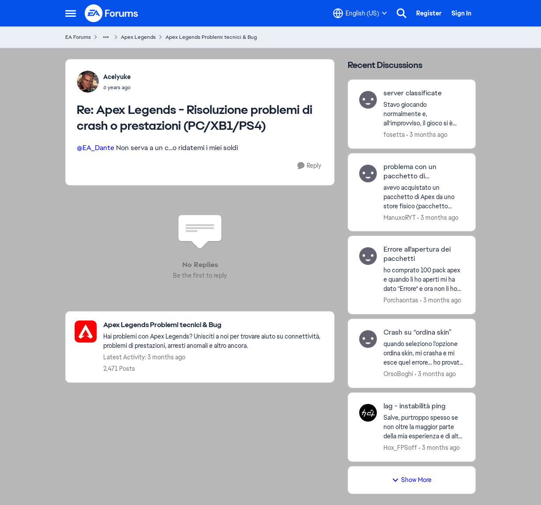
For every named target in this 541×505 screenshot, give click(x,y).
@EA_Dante (95, 147)
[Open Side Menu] (70, 13)
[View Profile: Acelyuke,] (88, 82)
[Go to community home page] (112, 13)
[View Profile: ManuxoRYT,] (368, 173)
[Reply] (309, 166)
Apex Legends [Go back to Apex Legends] (138, 37)
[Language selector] (360, 13)
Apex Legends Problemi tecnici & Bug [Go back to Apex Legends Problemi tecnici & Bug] (211, 37)
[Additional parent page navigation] (106, 37)
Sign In (461, 13)
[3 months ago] (426, 134)
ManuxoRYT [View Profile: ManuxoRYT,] (399, 217)
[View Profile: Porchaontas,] (368, 256)
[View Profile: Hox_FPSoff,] (368, 413)
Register (429, 13)
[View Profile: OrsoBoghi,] (368, 339)
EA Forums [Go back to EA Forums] (78, 37)
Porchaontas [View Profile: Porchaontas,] (400, 300)
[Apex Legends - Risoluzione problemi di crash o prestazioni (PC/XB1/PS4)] (117, 87)
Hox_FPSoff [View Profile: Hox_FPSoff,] (400, 448)
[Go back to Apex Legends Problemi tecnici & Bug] (214, 325)
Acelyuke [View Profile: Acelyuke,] (117, 77)
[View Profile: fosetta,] (368, 100)
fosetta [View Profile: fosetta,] (394, 135)
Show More (412, 480)
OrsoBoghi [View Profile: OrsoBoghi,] (398, 374)
